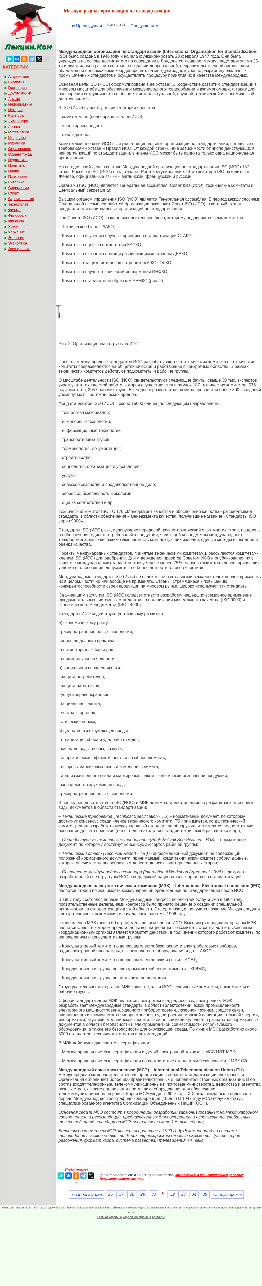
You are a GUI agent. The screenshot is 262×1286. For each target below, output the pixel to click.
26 (110, 1194)
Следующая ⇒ (144, 26)
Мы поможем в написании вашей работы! (209, 1175)
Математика (18, 132)
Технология (18, 204)
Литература (18, 121)
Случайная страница (137, 1217)
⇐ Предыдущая (86, 26)
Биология (16, 82)
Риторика (16, 182)
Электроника (19, 249)
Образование (19, 149)
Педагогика (18, 160)
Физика (14, 210)
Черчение (16, 232)
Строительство (21, 199)
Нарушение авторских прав (122, 1179)
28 (132, 1194)
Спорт (13, 193)
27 (121, 1194)
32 (172, 1194)
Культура (16, 115)
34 (194, 1194)
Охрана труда (20, 154)
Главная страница (109, 1217)
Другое (14, 99)
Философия (18, 215)
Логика (14, 126)
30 (153, 1194)
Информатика (20, 104)
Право (13, 171)
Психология (18, 176)
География (17, 87)
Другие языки (19, 93)
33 (183, 1194)
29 (143, 1194)
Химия (13, 226)
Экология (16, 238)
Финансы (16, 221)
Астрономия (18, 76)
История (15, 110)
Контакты (158, 1217)
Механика (16, 143)
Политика (16, 165)
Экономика (17, 243)
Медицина (17, 138)
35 (204, 1194)
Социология (18, 188)
